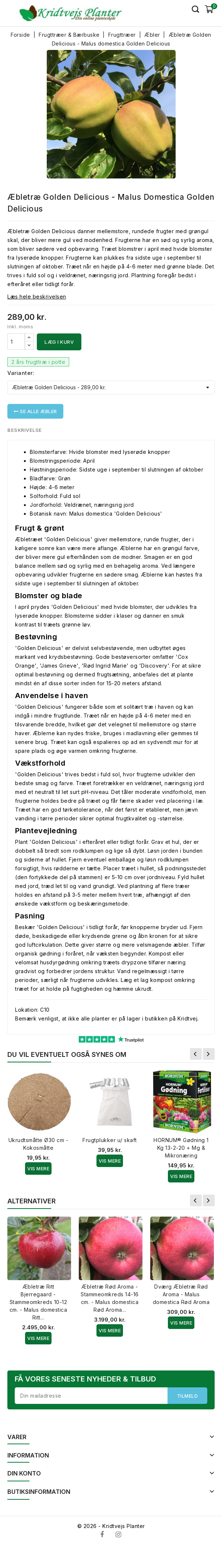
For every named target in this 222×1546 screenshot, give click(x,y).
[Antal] (16, 341)
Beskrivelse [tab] (24, 430)
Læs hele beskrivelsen (36, 296)
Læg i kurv (59, 342)
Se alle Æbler (35, 411)
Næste (209, 1054)
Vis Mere (38, 1168)
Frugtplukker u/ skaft (109, 1140)
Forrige (196, 1054)
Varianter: (20, 373)
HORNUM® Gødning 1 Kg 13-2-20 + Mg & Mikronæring (181, 1148)
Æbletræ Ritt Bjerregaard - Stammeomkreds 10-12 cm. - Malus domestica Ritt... (38, 1302)
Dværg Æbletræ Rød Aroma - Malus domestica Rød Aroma (181, 1294)
